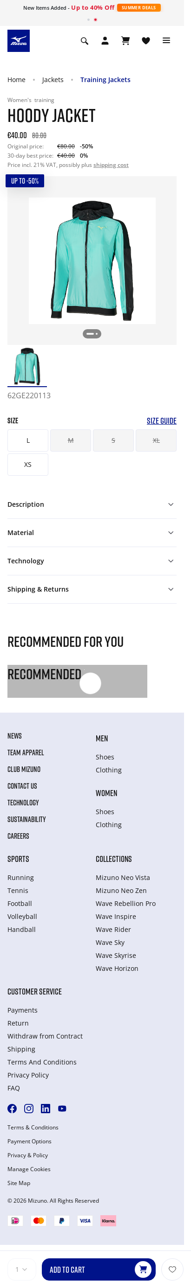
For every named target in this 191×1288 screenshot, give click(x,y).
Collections (114, 859)
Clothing (109, 769)
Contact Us (22, 786)
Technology (23, 802)
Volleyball (22, 916)
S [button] (113, 440)
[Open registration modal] (105, 41)
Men (102, 738)
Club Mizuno (23, 769)
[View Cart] (125, 41)
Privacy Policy (28, 1075)
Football (19, 903)
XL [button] (156, 440)
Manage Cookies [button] (29, 1169)
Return (18, 1023)
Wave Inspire (116, 916)
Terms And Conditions (42, 1062)
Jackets (53, 79)
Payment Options (29, 1141)
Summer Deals (139, 8)
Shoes (105, 756)
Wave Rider (113, 929)
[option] (27, 366)
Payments (22, 1010)
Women (106, 793)
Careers (18, 836)
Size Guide (162, 421)
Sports (18, 859)
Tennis (17, 890)
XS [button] (28, 464)
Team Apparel (25, 752)
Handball (21, 929)
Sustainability (26, 819)
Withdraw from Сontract (45, 1036)
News (14, 735)
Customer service (34, 991)
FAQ (13, 1088)
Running (20, 877)
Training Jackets (105, 79)
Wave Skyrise (116, 955)
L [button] (28, 440)
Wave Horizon (117, 968)
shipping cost (111, 165)
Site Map (18, 1183)
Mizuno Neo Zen (121, 890)
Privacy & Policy (27, 1155)
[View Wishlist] (146, 41)
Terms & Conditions (33, 1127)
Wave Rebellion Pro (126, 903)
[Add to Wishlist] (172, 1269)
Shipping (21, 1049)
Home (16, 79)
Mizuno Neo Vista (123, 877)
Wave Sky (110, 942)
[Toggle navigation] (166, 40)
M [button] (71, 440)
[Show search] (84, 41)
